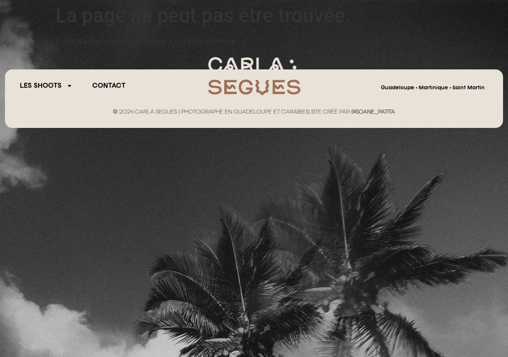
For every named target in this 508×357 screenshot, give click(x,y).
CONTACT (109, 86)
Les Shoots (46, 86)
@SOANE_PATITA (373, 112)
